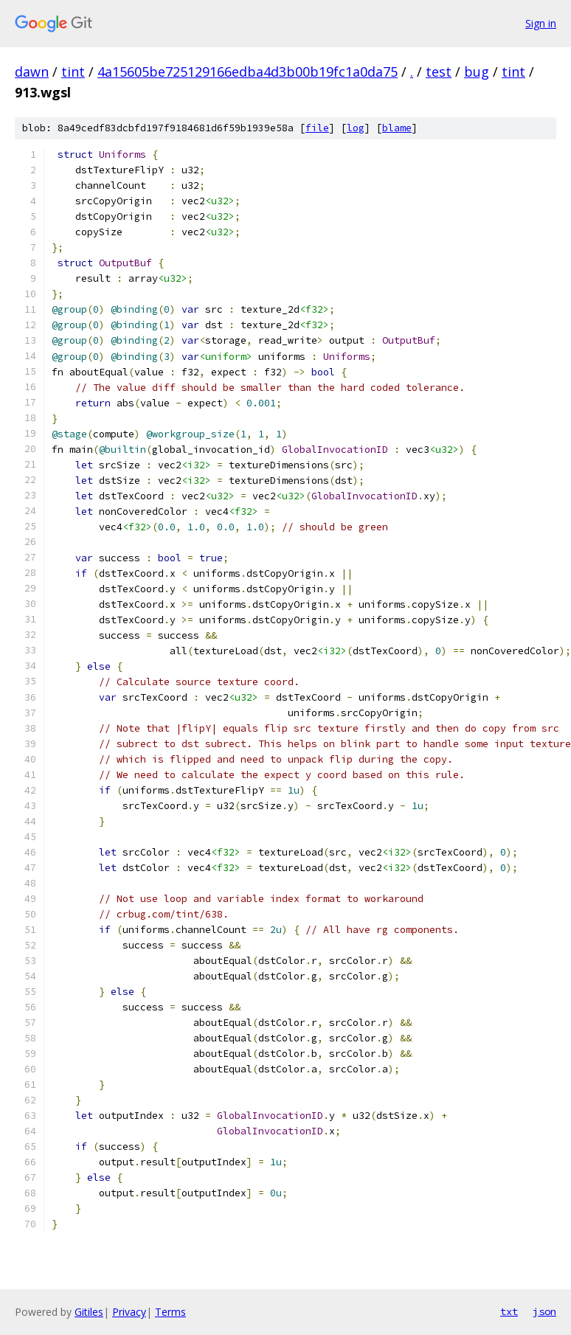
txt (509, 1311)
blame (397, 128)
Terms (170, 1312)
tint (73, 71)
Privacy (129, 1312)
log (355, 128)
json (544, 1311)
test (438, 71)
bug (476, 71)
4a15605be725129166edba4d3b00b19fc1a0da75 (247, 71)
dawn (32, 71)
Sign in (540, 23)
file (317, 128)
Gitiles (89, 1312)
